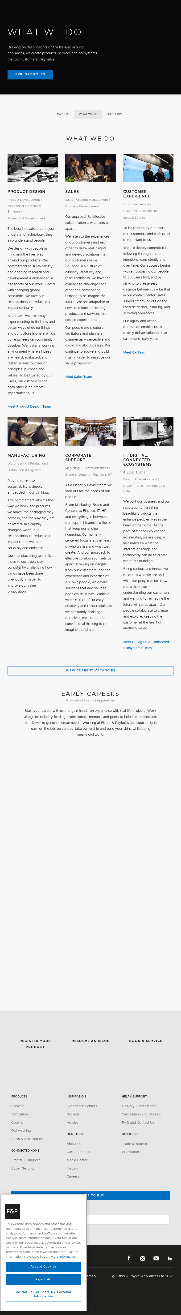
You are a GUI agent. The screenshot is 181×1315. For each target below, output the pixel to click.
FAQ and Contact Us (138, 1122)
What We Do (88, 114)
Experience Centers (82, 1106)
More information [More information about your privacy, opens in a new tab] (63, 1256)
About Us (74, 1144)
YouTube (156, 1258)
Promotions (131, 1152)
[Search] (138, 6)
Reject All (43, 1279)
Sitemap (89, 1276)
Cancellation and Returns (141, 1114)
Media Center (77, 1160)
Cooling (17, 1122)
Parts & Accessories (27, 1139)
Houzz (169, 1258)
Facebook (128, 1258)
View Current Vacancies (90, 670)
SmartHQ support (25, 1160)
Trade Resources (135, 1144)
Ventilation (19, 1114)
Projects (73, 1114)
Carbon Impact (78, 1152)
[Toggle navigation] (175, 6)
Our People (115, 114)
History (72, 1168)
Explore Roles (30, 74)
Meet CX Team (134, 352)
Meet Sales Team (78, 377)
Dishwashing (21, 1130)
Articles (72, 1122)
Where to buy (90, 1195)
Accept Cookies (43, 1266)
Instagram (142, 1258)
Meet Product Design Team (29, 406)
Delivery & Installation (139, 1106)
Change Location (25, 1210)
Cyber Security (23, 1168)
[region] (43, 1252)
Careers (63, 114)
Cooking (18, 1106)
